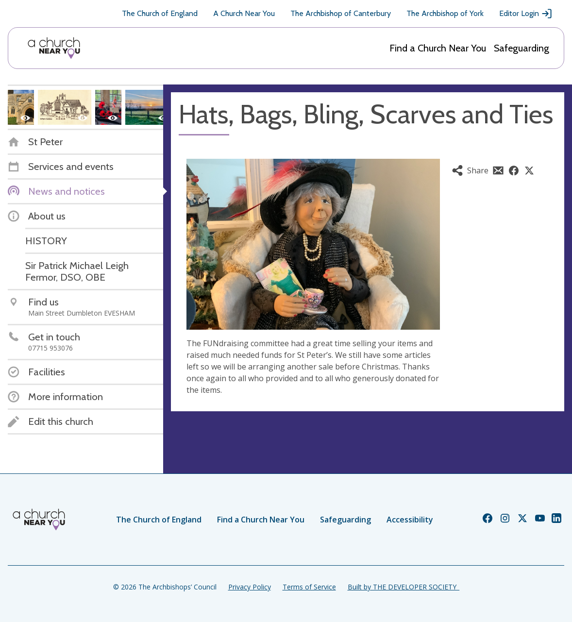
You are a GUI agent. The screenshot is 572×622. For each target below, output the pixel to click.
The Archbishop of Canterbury (340, 13)
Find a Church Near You (437, 48)
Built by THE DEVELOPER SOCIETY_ (403, 586)
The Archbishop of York (445, 13)
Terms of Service (309, 586)
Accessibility (410, 519)
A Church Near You (244, 13)
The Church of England (160, 13)
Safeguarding (521, 48)
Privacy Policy (249, 586)
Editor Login (526, 13)
